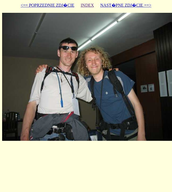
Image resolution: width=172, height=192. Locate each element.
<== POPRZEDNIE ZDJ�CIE (47, 5)
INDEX (87, 5)
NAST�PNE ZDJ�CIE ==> (125, 5)
